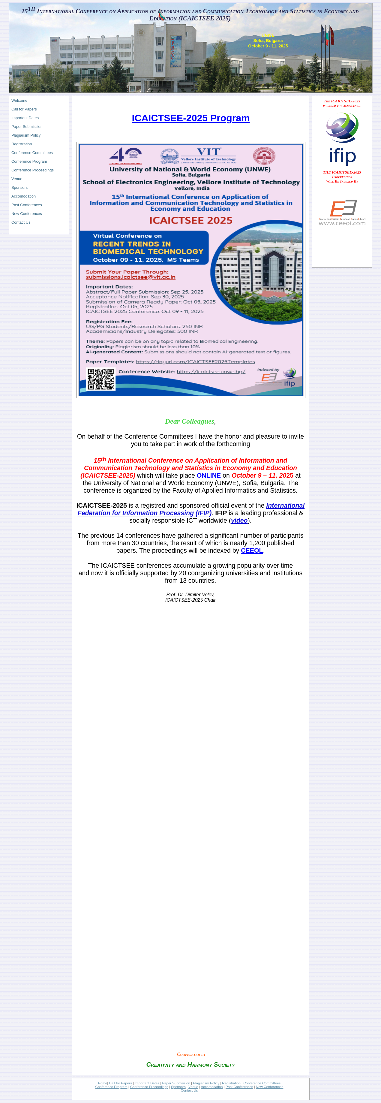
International (285, 505)
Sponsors (19, 187)
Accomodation (23, 196)
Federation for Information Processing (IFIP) (145, 513)
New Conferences (26, 213)
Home (102, 1083)
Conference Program (29, 161)
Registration (21, 144)
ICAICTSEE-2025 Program (191, 118)
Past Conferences (26, 205)
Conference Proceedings (32, 170)
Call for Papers (24, 109)
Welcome (19, 100)
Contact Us (20, 222)
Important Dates (25, 118)
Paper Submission (27, 126)
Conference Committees (32, 152)
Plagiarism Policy (25, 135)
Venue (16, 179)
